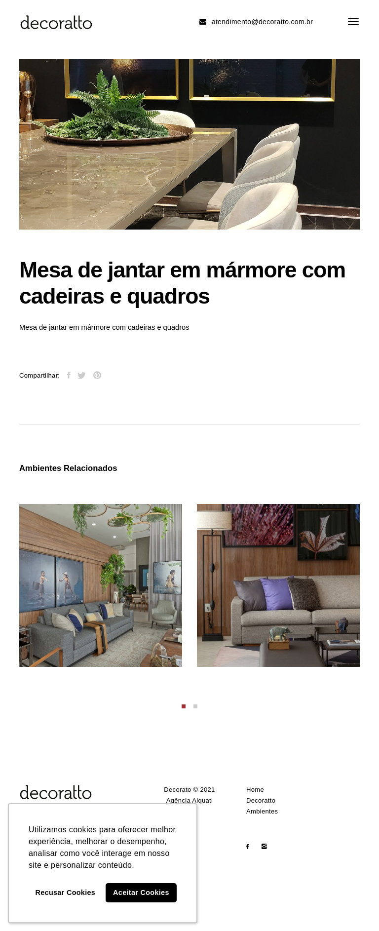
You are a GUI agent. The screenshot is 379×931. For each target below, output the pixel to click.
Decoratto (260, 800)
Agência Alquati (189, 800)
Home (255, 789)
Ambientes (262, 811)
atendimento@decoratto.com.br (256, 21)
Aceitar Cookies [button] (141, 892)
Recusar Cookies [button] (66, 892)
